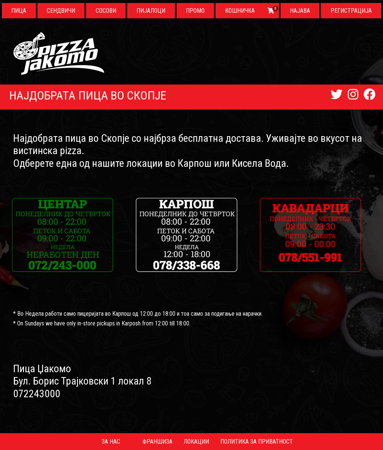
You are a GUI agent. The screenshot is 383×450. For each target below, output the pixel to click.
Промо (195, 10)
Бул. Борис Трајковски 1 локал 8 (82, 381)
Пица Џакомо (42, 368)
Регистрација (351, 10)
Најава (300, 10)
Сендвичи (61, 10)
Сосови (106, 10)
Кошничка (240, 10)
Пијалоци (151, 10)
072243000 (36, 394)
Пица (18, 10)
